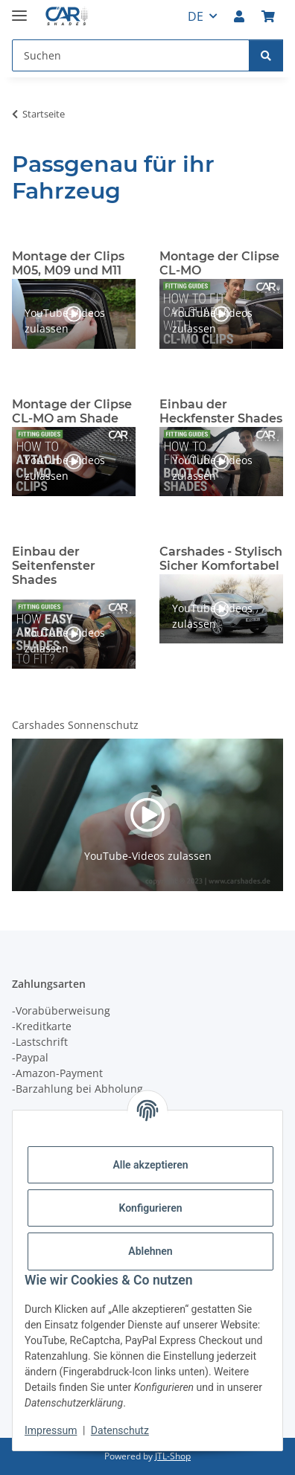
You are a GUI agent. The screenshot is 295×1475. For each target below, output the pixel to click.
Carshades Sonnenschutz (75, 725)
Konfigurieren (150, 1208)
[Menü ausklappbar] (19, 9)
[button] (239, 16)
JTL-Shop (173, 1456)
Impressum (51, 1430)
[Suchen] (266, 55)
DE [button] (195, 16)
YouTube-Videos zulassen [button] (65, 320)
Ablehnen (150, 1251)
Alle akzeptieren (150, 1165)
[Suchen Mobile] (131, 55)
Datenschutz (120, 1430)
